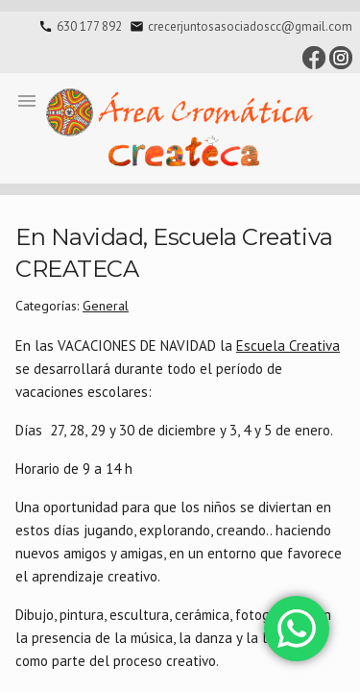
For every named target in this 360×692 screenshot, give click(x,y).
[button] (27, 100)
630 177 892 (89, 26)
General (106, 305)
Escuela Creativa (288, 345)
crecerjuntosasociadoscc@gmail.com (250, 26)
